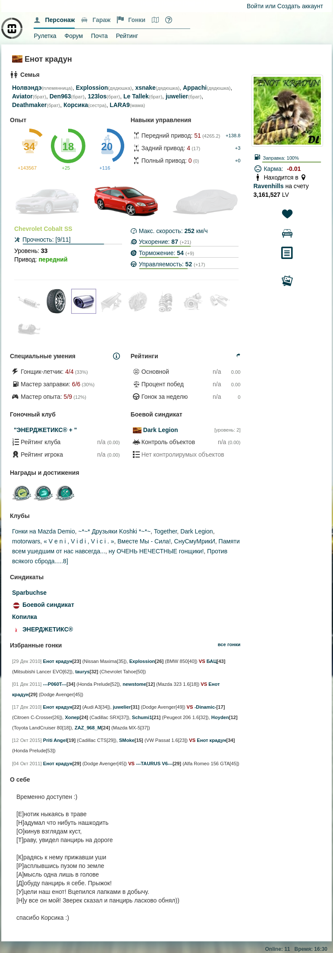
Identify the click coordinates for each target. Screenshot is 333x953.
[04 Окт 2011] (27, 763)
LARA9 (120, 104)
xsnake (145, 87)
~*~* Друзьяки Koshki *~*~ (115, 531)
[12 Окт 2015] (27, 740)
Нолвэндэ (27, 87)
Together (165, 531)
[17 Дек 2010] (26, 707)
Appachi (195, 87)
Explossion (92, 87)
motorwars (26, 541)
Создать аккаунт (300, 6)
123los (97, 96)
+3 (238, 148)
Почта (99, 35)
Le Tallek (136, 96)
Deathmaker (29, 104)
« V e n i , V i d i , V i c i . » (79, 541)
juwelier (177, 96)
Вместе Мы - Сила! (143, 541)
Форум (74, 35)
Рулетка (45, 35)
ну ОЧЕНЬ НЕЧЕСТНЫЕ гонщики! (156, 551)
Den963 (60, 96)
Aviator (22, 96)
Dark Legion (160, 429)
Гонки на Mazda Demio (43, 531)
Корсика (75, 104)
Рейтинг (127, 35)
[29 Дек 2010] (26, 661)
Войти (255, 6)
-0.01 (294, 168)
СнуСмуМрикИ (194, 541)
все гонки (229, 644)
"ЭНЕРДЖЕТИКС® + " (45, 429)
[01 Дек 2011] (26, 684)
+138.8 (233, 135)
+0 (238, 160)
